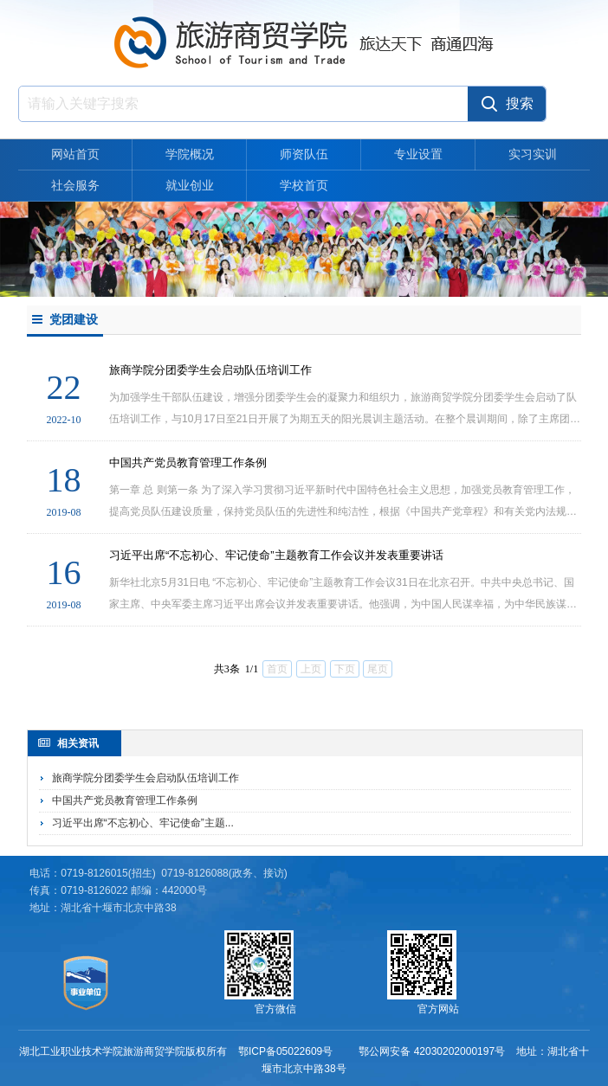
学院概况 (189, 154)
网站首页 (75, 154)
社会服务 (75, 185)
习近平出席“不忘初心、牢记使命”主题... (143, 823)
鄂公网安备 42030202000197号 (432, 1051)
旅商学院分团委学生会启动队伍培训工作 (145, 778)
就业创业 (189, 185)
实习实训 (532, 154)
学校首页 (304, 185)
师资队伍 (304, 154)
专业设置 (418, 154)
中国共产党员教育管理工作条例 (124, 800)
